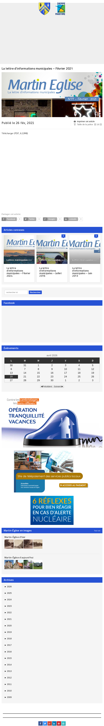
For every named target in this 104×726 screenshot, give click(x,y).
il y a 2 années (24, 260)
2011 (8, 684)
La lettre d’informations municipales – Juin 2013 (82, 272)
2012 (8, 677)
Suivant (57, 386)
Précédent (47, 386)
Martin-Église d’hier (14, 537)
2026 (8, 586)
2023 (8, 606)
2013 (8, 671)
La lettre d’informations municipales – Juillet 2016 (51, 272)
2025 (8, 593)
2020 (8, 625)
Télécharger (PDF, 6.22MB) (15, 133)
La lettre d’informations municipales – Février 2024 (19, 272)
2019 (8, 632)
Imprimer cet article (84, 121)
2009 (8, 697)
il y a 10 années (57, 260)
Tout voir (97, 531)
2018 (8, 638)
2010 (8, 690)
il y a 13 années (89, 260)
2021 (8, 619)
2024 (8, 599)
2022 (8, 612)
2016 (8, 651)
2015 (8, 658)
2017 (8, 645)
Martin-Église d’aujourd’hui (18, 557)
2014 (8, 664)
